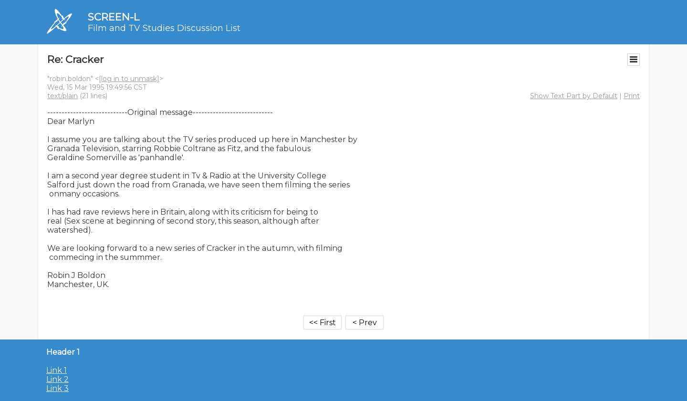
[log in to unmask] (129, 78)
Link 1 (56, 370)
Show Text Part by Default (573, 96)
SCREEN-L (113, 17)
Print (632, 96)
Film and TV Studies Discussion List (164, 28)
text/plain (62, 96)
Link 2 (57, 379)
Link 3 (57, 388)
